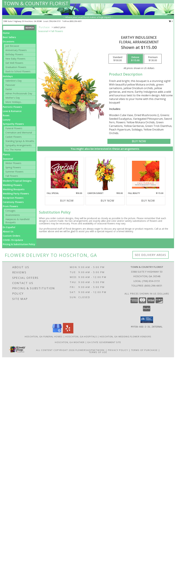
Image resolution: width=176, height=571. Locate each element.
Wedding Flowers (12, 185)
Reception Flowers (13, 197)
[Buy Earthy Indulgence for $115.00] (138, 141)
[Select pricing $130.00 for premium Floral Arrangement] (152, 59)
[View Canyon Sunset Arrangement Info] (105, 174)
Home (6, 33)
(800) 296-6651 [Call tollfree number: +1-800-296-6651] (76, 21)
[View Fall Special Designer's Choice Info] (64, 174)
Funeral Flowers (13, 128)
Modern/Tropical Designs (17, 180)
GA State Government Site (104, 342)
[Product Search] (13, 28)
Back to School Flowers (17, 71)
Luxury (6, 119)
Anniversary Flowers (16, 50)
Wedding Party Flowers (16, 193)
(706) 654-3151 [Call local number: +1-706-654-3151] (55, 21)
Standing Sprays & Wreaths (19, 141)
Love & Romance (12, 111)
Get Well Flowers (14, 62)
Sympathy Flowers (13, 123)
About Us (8, 231)
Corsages (10, 210)
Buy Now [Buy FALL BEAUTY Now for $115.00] (148, 200)
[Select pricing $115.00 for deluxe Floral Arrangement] (135, 59)
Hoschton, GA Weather (69, 342)
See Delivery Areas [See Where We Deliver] (150, 255)
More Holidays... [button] (13, 102)
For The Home (13, 149)
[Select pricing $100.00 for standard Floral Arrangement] (117, 59)
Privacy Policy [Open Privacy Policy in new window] (118, 350)
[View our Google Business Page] (57, 332)
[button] (146, 319)
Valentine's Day (13, 80)
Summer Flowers (14, 171)
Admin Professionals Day (18, 93)
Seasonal (8, 158)
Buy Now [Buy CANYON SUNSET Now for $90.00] (107, 200)
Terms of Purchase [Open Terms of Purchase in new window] (144, 350)
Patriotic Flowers (12, 106)
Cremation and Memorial (18, 132)
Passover (10, 85)
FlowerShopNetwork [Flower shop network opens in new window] (90, 350)
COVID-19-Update (13, 240)
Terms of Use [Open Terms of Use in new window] (98, 352)
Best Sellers (9, 37)
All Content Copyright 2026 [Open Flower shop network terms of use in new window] (55, 350)
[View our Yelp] (68, 332)
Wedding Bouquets (13, 189)
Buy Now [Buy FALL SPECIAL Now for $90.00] (67, 200)
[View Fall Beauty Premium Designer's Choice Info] (145, 174)
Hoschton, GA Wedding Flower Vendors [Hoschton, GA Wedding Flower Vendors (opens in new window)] (125, 336)
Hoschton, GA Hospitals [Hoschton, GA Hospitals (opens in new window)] (81, 336)
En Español (9, 227)
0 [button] (171, 21)
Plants (6, 154)
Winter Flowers (13, 163)
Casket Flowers (13, 136)
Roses (6, 115)
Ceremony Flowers (13, 202)
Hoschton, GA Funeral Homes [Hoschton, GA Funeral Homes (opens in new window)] (44, 336)
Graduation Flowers (15, 67)
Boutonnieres (12, 214)
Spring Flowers (13, 167)
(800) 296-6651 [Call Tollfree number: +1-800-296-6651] (153, 285)
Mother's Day (12, 97)
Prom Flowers (10, 206)
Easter (8, 89)
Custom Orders (11, 235)
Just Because (12, 45)
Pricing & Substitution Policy (19, 244)
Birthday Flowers (14, 54)
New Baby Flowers (15, 58)
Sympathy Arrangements (18, 145)
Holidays (8, 76)
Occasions (8, 41)
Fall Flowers (11, 175)
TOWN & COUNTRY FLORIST (36, 3)
